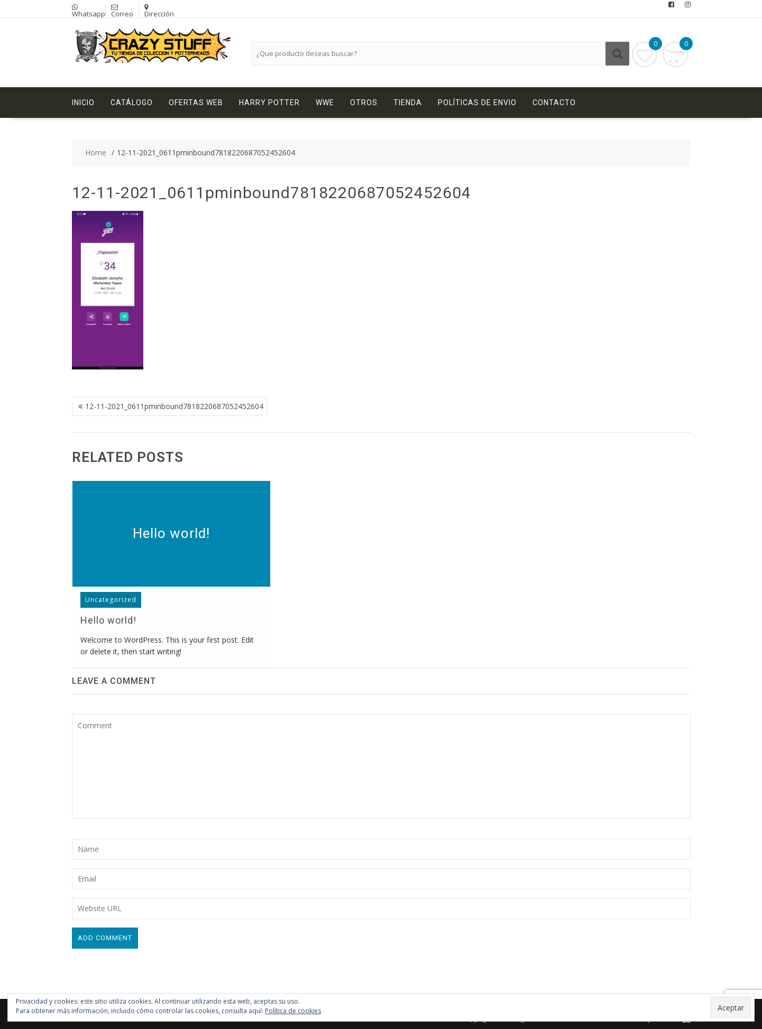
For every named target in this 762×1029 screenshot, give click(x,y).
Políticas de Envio (477, 102)
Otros (364, 102)
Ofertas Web (196, 102)
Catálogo (132, 102)
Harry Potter (269, 102)
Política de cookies (293, 1010)
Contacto (554, 102)
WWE (325, 102)
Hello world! (171, 533)
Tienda (407, 102)
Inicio (83, 102)
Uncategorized (110, 599)
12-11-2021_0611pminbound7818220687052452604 (174, 406)
